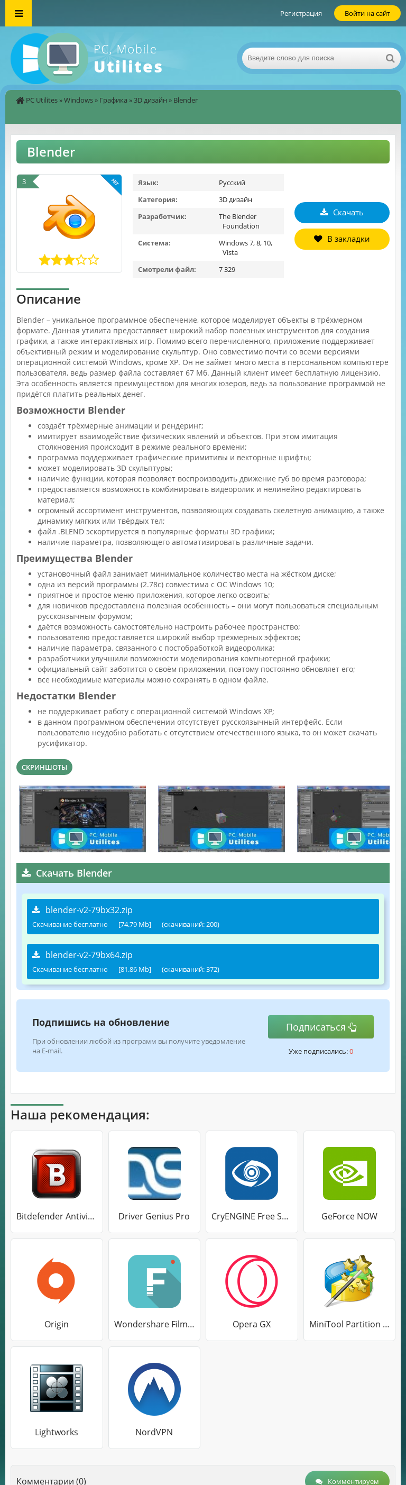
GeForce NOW (349, 1216)
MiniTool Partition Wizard (349, 1324)
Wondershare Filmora (154, 1324)
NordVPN (154, 1432)
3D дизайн (150, 100)
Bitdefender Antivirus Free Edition (56, 1216)
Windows (78, 100)
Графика (113, 100)
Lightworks (56, 1432)
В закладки (342, 239)
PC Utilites (42, 100)
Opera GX (252, 1324)
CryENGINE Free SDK (251, 1216)
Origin (56, 1324)
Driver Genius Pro (154, 1216)
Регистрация (301, 13)
